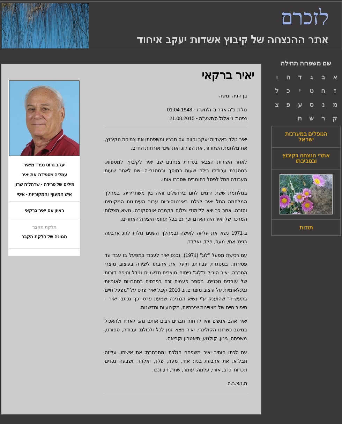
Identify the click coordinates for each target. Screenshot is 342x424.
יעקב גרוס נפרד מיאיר (44, 165)
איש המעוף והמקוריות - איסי (44, 194)
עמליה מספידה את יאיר (44, 174)
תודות (306, 227)
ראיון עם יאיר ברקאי (44, 210)
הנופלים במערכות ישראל (306, 136)
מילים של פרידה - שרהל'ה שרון (44, 184)
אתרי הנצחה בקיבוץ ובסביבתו (306, 158)
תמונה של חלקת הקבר (44, 236)
